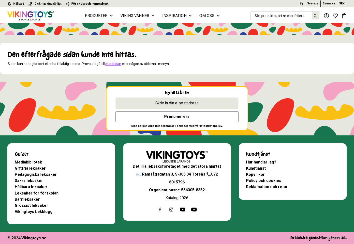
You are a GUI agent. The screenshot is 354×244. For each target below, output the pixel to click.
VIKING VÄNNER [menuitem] (134, 15)
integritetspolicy (211, 126)
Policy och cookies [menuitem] (263, 180)
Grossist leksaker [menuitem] (31, 205)
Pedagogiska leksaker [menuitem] (36, 174)
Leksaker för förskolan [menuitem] (37, 193)
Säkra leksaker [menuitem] (29, 180)
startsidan (113, 64)
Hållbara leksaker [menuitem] (31, 186)
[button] (335, 15)
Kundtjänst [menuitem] (258, 154)
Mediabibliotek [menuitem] (28, 162)
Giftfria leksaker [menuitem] (30, 168)
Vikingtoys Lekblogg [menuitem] (34, 211)
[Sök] (315, 15)
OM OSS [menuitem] (206, 15)
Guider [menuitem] (21, 154)
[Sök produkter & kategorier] (285, 15)
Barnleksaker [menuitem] (27, 199)
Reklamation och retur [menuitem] (267, 186)
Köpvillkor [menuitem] (255, 174)
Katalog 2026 (176, 197)
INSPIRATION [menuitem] (174, 15)
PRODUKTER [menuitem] (96, 15)
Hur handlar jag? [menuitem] (261, 162)
